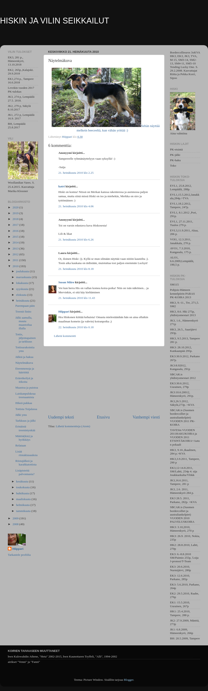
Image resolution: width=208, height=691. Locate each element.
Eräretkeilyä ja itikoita (24, 379)
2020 (16, 207)
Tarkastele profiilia (19, 554)
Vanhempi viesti (146, 417)
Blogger (128, 679)
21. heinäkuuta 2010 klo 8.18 (75, 268)
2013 (16, 248)
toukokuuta (23, 487)
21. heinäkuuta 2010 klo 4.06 (75, 206)
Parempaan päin (25, 305)
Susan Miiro (66, 282)
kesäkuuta (22, 481)
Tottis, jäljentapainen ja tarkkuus (25, 338)
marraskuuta (24, 277)
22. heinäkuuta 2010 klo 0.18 (75, 327)
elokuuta (21, 294)
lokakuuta (22, 283)
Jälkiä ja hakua (24, 357)
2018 (16, 219)
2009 (16, 518)
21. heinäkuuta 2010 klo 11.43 (76, 298)
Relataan (20, 445)
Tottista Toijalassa (26, 409)
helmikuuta (23, 505)
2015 (16, 236)
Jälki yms (21, 414)
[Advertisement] (104, 380)
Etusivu (103, 417)
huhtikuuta (23, 493)
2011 (16, 260)
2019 (16, 213)
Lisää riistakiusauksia (26, 453)
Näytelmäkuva (24, 362)
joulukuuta (23, 271)
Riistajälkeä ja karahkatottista (25, 462)
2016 (16, 230)
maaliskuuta (24, 499)
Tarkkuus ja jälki (25, 420)
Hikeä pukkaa (23, 403)
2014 (16, 242)
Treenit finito (23, 311)
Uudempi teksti (61, 417)
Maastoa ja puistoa (26, 387)
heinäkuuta (23, 300)
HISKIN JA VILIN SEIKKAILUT (54, 20)
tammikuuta (23, 511)
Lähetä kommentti (65, 336)
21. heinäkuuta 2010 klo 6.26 (75, 239)
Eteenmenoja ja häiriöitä (24, 370)
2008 (16, 524)
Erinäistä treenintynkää (25, 428)
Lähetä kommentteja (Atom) (73, 426)
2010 (16, 266)
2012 (16, 254)
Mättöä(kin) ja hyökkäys (24, 437)
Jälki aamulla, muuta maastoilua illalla (23, 323)
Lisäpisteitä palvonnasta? (24, 472)
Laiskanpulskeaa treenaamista (25, 395)
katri (61, 186)
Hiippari (64, 311)
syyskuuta (22, 289)
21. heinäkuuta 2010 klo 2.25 (75, 172)
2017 (16, 224)
